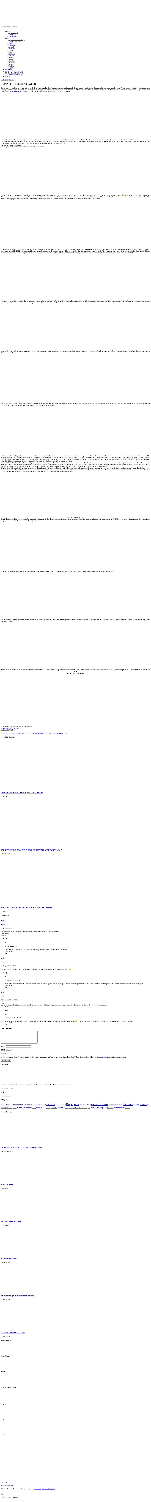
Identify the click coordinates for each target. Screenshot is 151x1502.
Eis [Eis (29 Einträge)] (33, 1107)
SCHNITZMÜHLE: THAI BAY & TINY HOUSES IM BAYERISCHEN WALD (31, 850)
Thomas (2, 996)
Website (3, 1056)
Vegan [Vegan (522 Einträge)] (94, 1109)
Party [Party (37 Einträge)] (138, 1107)
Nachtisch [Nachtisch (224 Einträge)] (128, 1106)
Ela (12, 730)
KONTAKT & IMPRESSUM (14, 73)
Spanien (11, 59)
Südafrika (11, 62)
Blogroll (7, 76)
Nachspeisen (12, 34)
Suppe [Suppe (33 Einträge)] (81, 1110)
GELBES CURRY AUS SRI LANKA (13, 1335)
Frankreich (11, 48)
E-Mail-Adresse (6, 1052)
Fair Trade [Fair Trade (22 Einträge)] (37, 1107)
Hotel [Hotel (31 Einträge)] (80, 1107)
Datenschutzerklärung (15, 75)
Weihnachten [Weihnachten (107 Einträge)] (118, 1110)
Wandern (18, 728)
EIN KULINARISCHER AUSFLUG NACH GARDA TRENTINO (26, 907)
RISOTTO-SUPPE (7, 1187)
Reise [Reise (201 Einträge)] (19, 1110)
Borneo (10, 43)
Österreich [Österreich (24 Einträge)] (127, 1110)
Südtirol (11, 64)
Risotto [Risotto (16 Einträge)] (34, 1110)
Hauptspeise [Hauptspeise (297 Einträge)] (72, 1106)
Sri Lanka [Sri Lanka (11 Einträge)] (71, 1110)
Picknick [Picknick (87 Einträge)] (143, 1107)
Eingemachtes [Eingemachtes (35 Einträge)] (28, 1107)
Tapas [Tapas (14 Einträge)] (89, 1110)
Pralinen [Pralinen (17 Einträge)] (10, 1110)
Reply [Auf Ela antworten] (6, 938)
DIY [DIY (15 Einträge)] (22, 1107)
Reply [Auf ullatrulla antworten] (2, 920)
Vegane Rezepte (13, 33)
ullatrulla (3, 924)
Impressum (37, 1491)
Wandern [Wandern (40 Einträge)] (110, 1110)
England (11, 47)
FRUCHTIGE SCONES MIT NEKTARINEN (52, 733)
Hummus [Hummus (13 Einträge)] (85, 1107)
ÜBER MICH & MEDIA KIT (14, 71)
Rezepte (7, 31)
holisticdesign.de (13, 1499)
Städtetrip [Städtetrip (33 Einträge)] (76, 1110)
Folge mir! (4, 1484)
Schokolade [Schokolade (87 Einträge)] (40, 1110)
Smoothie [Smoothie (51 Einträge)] (54, 1110)
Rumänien (11, 55)
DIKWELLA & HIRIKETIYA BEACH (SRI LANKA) (22, 793)
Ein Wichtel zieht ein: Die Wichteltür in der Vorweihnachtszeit (21, 1149)
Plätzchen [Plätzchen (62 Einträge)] (4, 1110)
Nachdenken (8, 69)
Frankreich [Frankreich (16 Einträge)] (43, 1107)
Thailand (11, 66)
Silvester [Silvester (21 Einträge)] (48, 1110)
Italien (10, 52)
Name (3, 1049)
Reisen (7, 38)
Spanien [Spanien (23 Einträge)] (66, 1110)
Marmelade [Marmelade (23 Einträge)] (112, 1107)
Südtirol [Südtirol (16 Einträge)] (85, 1110)
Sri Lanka (11, 61)
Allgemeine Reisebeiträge (16, 40)
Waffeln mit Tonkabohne (9, 1261)
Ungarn (10, 68)
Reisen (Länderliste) (14, 41)
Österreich (11, 54)
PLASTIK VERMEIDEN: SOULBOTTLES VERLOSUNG (19, 733)
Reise (13, 728)
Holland (11, 50)
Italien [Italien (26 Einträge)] (89, 1107)
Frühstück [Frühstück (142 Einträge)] (50, 1107)
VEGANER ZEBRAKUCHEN (11, 1224)
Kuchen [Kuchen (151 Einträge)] (104, 1106)
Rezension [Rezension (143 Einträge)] (27, 1110)
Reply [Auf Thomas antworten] (2, 992)
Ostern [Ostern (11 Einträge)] (134, 1107)
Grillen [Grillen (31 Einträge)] (64, 1107)
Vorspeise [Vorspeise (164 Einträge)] (102, 1110)
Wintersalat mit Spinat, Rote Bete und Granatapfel (17, 1298)
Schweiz (11, 57)
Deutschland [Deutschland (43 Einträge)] (16, 1107)
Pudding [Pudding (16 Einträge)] (15, 1110)
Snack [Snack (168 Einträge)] (60, 1110)
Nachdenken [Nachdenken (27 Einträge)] (119, 1107)
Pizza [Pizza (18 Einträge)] (148, 1107)
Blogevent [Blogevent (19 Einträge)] (3, 1107)
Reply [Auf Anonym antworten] (2, 958)
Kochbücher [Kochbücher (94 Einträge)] (96, 1107)
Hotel (10, 728)
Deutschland (12, 45)
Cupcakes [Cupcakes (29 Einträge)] (9, 1107)
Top (2, 1496)
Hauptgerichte (12, 36)
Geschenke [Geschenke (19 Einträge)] (58, 1107)
